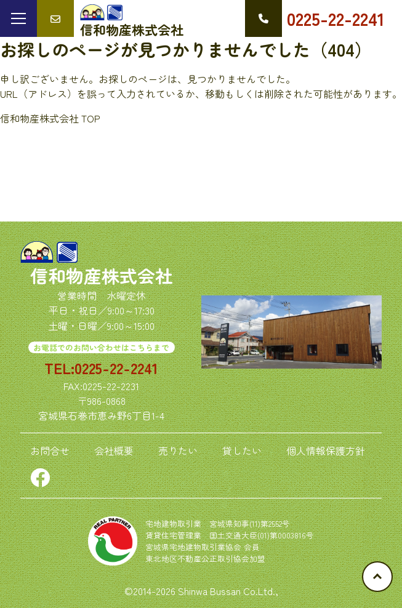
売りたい (178, 450)
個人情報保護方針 (325, 450)
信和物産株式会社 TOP (50, 118)
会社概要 (114, 450)
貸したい (242, 450)
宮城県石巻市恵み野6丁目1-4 (101, 415)
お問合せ (50, 450)
